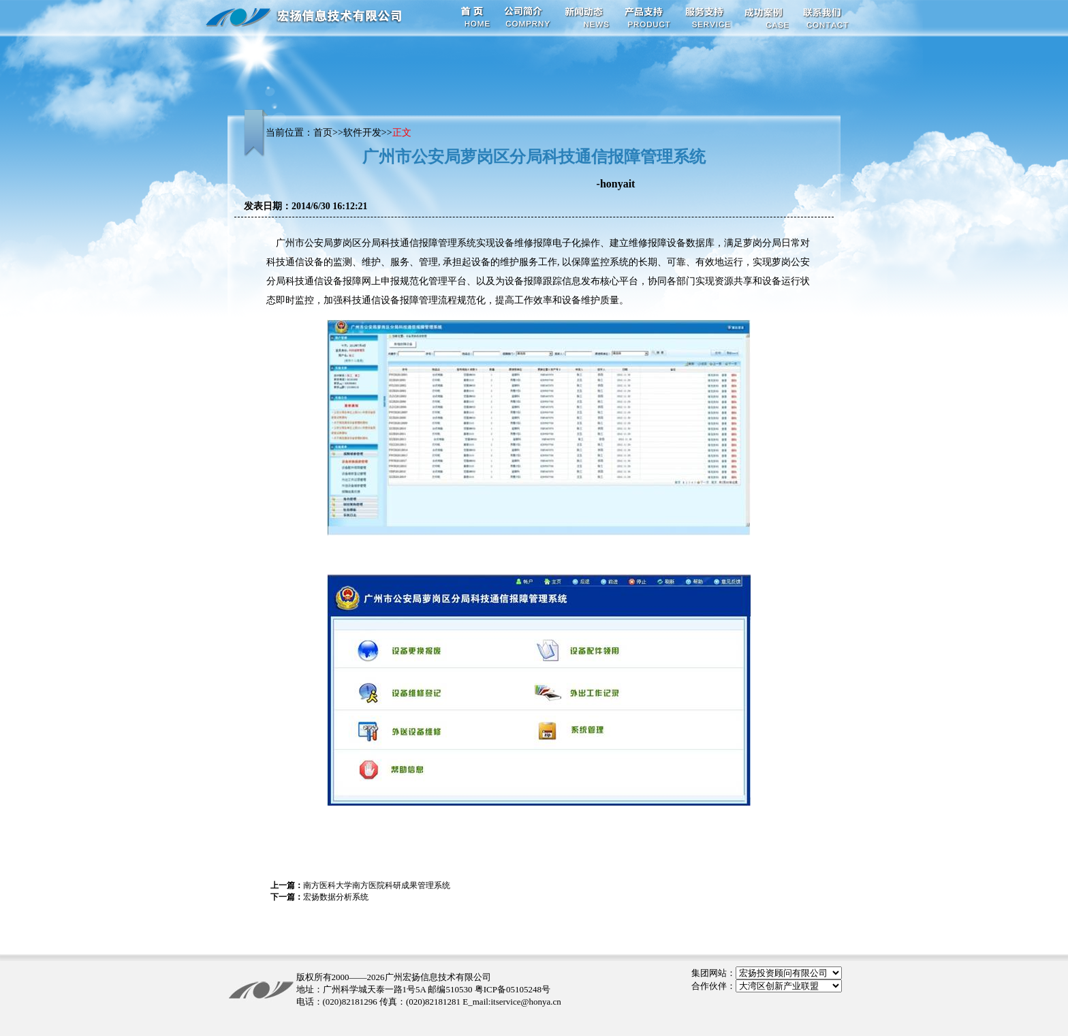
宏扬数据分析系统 (335, 897)
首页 (322, 132)
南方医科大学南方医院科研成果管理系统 (376, 885)
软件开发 (362, 132)
